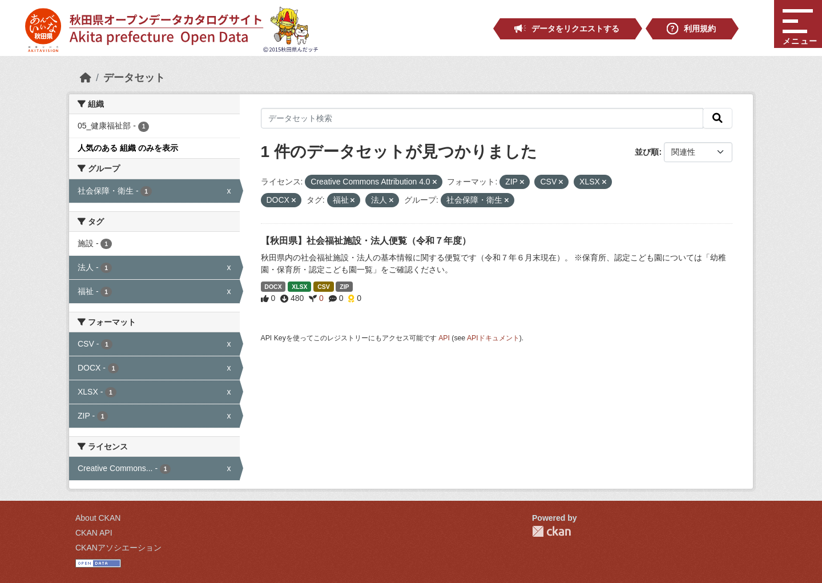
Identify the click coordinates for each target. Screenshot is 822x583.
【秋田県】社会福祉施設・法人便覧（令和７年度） (366, 241)
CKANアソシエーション (118, 547)
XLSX (299, 286)
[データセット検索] (482, 118)
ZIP (344, 286)
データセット (134, 77)
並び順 (647, 151)
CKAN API (93, 532)
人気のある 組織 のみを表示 (128, 147)
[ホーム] (85, 77)
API (444, 338)
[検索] (717, 118)
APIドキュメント (493, 338)
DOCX (272, 286)
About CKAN (97, 517)
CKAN (551, 531)
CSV (323, 286)
